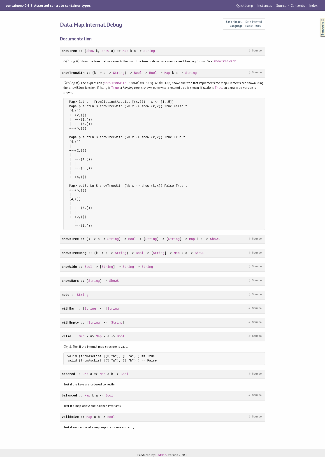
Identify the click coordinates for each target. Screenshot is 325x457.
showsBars (70, 281)
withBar (68, 308)
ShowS (215, 239)
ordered (68, 374)
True (115, 88)
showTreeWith (225, 61)
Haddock (161, 455)
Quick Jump (244, 5)
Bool (138, 73)
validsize (70, 417)
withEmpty (70, 322)
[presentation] (71, 61)
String (149, 51)
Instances (264, 5)
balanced (69, 395)
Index (313, 5)
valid (66, 336)
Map (125, 51)
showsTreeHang (74, 253)
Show (90, 51)
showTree (69, 51)
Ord (81, 336)
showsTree (70, 239)
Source (281, 5)
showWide (69, 267)
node (65, 295)
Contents (298, 5)
